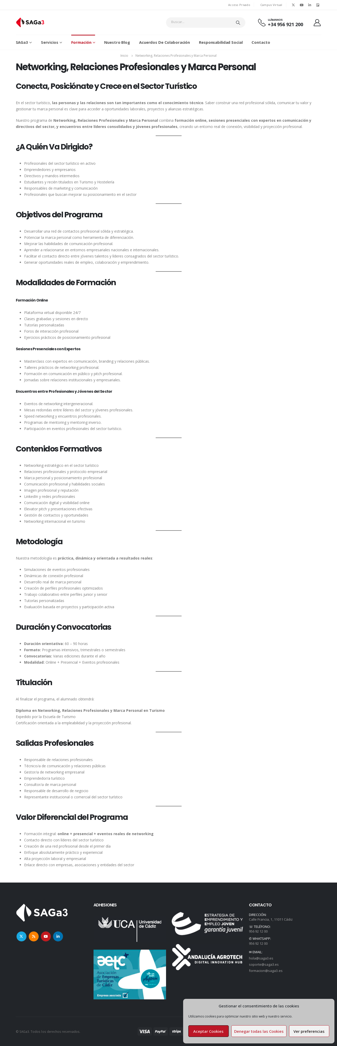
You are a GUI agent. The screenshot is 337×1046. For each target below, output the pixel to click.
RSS (33, 936)
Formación (81, 42)
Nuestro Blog (117, 42)
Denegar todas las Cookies (259, 1031)
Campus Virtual (271, 5)
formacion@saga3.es (266, 970)
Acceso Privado (239, 5)
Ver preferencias (309, 1031)
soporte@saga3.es (264, 964)
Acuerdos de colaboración (164, 42)
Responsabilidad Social (220, 42)
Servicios (49, 42)
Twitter (21, 936)
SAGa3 (22, 42)
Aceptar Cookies (208, 1031)
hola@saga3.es (261, 958)
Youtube (46, 936)
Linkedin (58, 936)
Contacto (261, 42)
